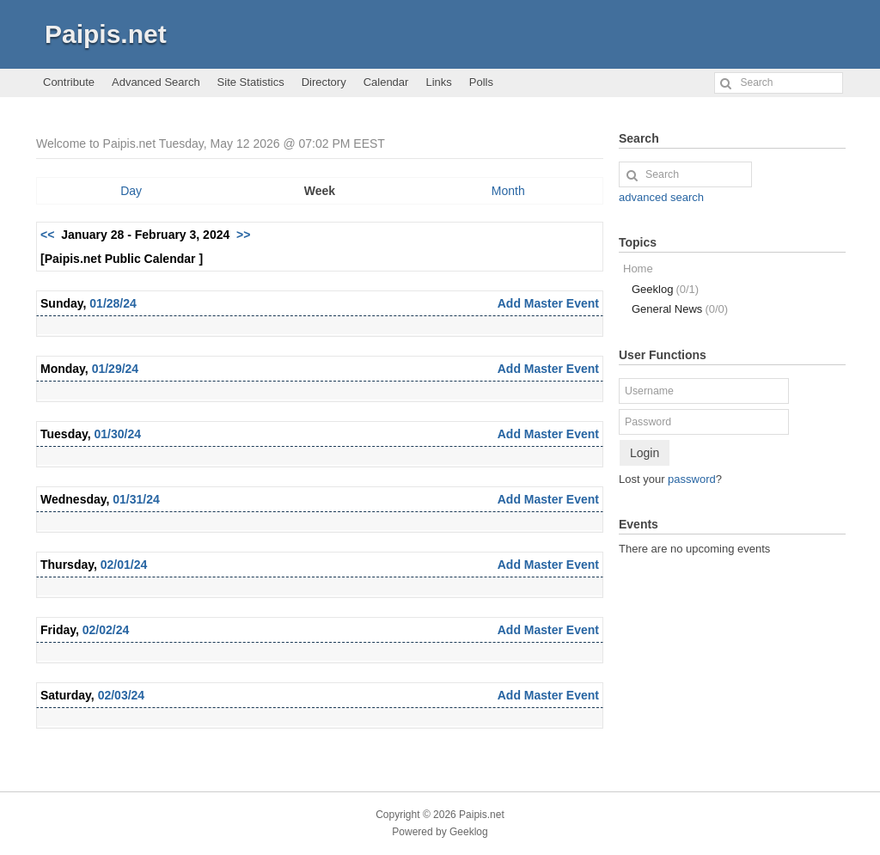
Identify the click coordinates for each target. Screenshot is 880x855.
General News (680, 308)
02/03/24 (121, 695)
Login (644, 453)
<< (47, 234)
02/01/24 (124, 564)
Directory (324, 82)
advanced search (661, 197)
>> (243, 234)
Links (438, 82)
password (692, 479)
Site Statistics (250, 82)
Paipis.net (106, 34)
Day (131, 191)
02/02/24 (106, 630)
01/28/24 (113, 303)
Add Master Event (548, 303)
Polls (481, 82)
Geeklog (665, 289)
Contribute (69, 82)
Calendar (386, 82)
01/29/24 (115, 369)
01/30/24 (118, 434)
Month (508, 191)
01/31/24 (136, 499)
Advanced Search (156, 82)
